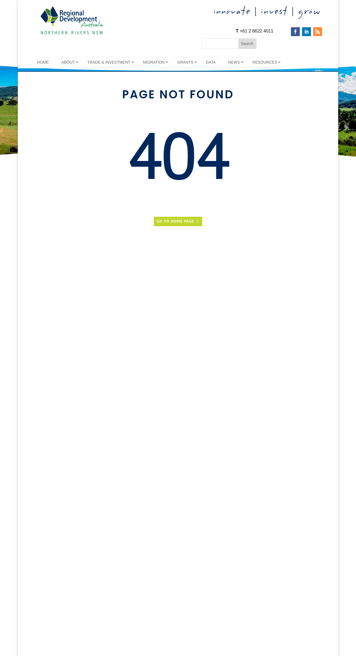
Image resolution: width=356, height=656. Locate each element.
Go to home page (175, 221)
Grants (185, 62)
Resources (265, 62)
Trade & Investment (108, 62)
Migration (154, 62)
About (68, 62)
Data (211, 62)
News (234, 62)
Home (43, 62)
